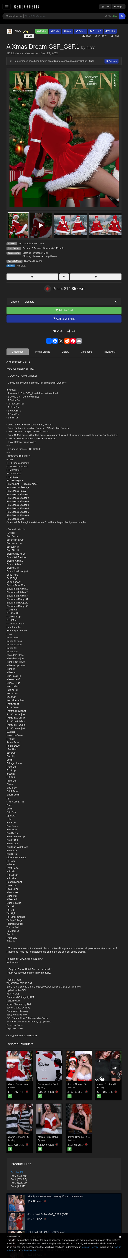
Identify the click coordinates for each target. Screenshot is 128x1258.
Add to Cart (64, 310)
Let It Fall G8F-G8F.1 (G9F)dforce (46, 1232)
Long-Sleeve (50, 256)
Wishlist (110, 31)
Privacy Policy (29, 1250)
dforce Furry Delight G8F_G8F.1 (55, 1136)
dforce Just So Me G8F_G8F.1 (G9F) (48, 1214)
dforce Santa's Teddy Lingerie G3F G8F (90, 1084)
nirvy (90, 47)
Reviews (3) (110, 351)
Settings (111, 61)
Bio (29, 36)
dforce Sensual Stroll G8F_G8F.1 (26, 1136)
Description (17, 351)
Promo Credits (42, 351)
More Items (86, 351)
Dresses (37, 253)
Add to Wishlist (63, 318)
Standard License (33, 261)
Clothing (26, 253)
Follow (41, 31)
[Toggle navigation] (6, 6)
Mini (46, 253)
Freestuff (95, 31)
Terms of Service (89, 1247)
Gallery (81, 31)
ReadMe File (17, 1172)
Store (68, 31)
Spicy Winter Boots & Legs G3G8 (56, 1084)
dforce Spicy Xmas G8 (20, 1084)
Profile (55, 31)
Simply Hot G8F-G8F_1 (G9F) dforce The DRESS (55, 1196)
